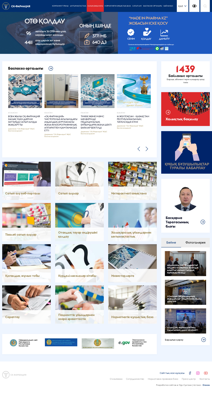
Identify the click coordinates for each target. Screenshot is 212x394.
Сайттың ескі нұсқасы (172, 372)
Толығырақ (185, 206)
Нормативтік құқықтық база (118, 6)
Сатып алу (137, 6)
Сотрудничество (135, 378)
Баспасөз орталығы (152, 6)
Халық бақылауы (95, 6)
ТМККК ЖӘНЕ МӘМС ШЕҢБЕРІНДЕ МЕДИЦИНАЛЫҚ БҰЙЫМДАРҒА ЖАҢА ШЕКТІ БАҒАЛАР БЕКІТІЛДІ (96, 122)
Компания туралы (60, 6)
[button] (139, 149)
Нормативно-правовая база (163, 378)
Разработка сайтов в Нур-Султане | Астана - (183, 385)
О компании (116, 378)
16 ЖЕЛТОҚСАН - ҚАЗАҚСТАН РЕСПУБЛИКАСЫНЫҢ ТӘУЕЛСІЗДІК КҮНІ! (133, 119)
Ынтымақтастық (78, 6)
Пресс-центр (189, 378)
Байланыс (168, 6)
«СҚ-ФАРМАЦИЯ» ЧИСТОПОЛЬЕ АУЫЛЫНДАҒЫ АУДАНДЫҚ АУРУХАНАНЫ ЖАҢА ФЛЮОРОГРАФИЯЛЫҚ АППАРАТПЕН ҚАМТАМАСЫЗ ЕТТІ (60, 123)
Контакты (204, 378)
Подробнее (185, 74)
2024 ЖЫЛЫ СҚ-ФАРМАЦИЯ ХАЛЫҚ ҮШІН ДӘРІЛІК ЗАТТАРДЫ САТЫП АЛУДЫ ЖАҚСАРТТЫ (24, 120)
